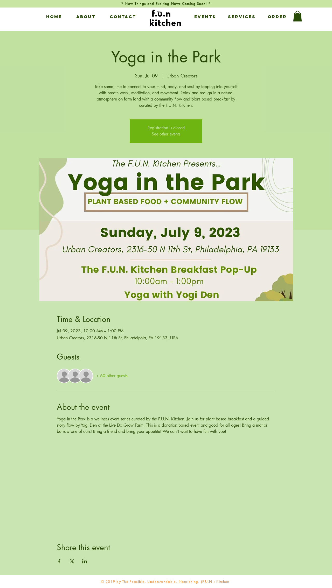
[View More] (165, 16)
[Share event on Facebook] (59, 561)
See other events (166, 134)
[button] (85, 17)
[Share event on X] (72, 561)
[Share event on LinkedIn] (84, 561)
